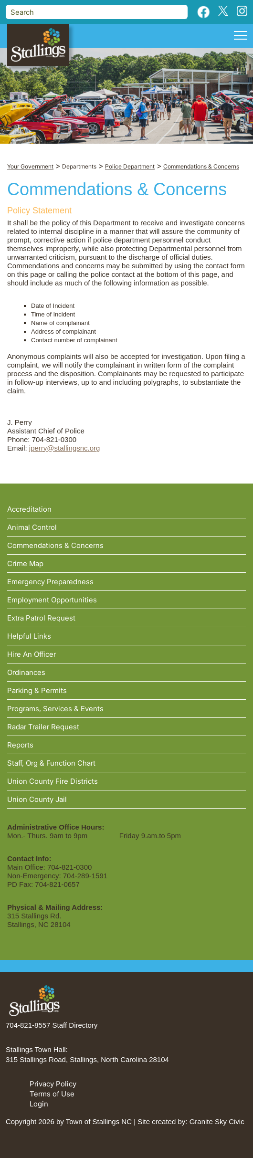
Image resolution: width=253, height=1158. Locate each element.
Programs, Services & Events (55, 708)
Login (39, 1103)
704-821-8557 (28, 1025)
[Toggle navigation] (240, 37)
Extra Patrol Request (41, 617)
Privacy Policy (53, 1083)
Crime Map (25, 563)
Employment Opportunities (52, 599)
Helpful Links (29, 636)
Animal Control (32, 527)
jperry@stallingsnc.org (64, 448)
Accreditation (29, 509)
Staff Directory (75, 1025)
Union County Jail (37, 799)
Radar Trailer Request (43, 726)
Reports (20, 744)
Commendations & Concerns (55, 545)
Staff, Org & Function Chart (51, 763)
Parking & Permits (37, 690)
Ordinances (26, 672)
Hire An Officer (31, 654)
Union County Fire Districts (52, 781)
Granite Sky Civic (217, 1121)
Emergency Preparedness (50, 581)
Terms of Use (52, 1093)
